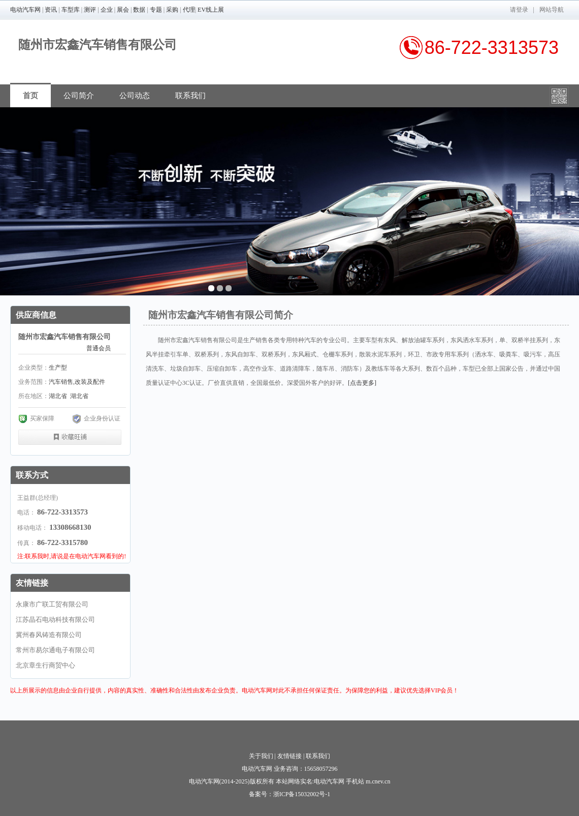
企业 (107, 9)
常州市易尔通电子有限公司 (55, 650)
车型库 (70, 9)
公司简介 (78, 96)
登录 (522, 9)
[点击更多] (362, 382)
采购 (172, 9)
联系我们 (190, 96)
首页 (30, 96)
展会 (123, 9)
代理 (189, 9)
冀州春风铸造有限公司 (49, 635)
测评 (90, 9)
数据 (139, 9)
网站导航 (551, 9)
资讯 (51, 9)
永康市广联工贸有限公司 (52, 604)
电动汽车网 (25, 9)
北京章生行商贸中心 (45, 665)
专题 (156, 9)
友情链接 (289, 756)
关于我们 (261, 756)
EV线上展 (211, 9)
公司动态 (134, 96)
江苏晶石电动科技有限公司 (55, 619)
